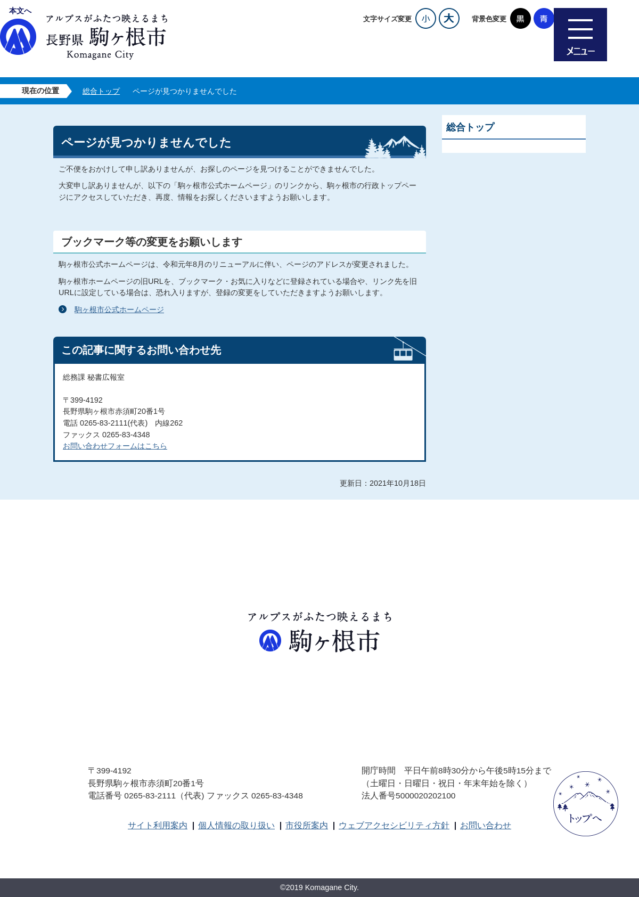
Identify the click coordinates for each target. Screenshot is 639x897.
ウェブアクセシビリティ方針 (394, 825)
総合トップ (101, 91)
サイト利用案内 (157, 825)
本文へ (20, 10)
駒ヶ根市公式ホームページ (119, 309)
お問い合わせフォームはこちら (115, 446)
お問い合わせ (485, 825)
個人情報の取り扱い (236, 825)
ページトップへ (585, 803)
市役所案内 (306, 825)
